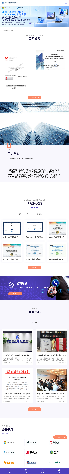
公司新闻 (34, 326)
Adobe (29, 216)
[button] (30, 23)
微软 (18, 216)
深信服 (39, 216)
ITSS (50, 216)
